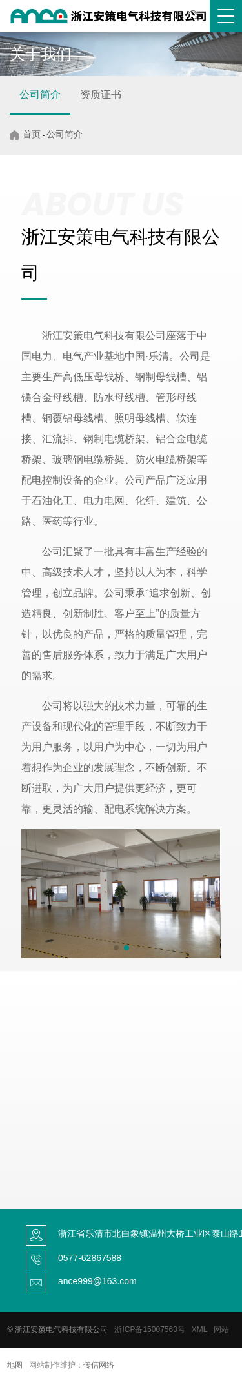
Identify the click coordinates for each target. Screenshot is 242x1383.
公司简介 (40, 94)
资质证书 (100, 94)
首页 (32, 134)
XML (199, 1329)
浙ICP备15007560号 (149, 1329)
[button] (116, 947)
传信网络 (98, 1364)
